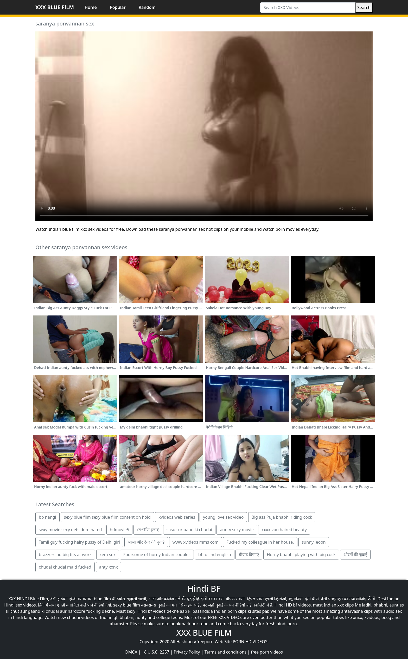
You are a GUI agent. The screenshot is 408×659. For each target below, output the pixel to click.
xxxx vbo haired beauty (284, 529)
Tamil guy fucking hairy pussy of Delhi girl (79, 542)
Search (364, 7)
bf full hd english (214, 554)
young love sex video (223, 517)
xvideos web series (176, 517)
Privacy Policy (187, 652)
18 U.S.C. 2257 (155, 652)
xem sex (108, 554)
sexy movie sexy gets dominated (70, 529)
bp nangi (47, 517)
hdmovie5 (119, 529)
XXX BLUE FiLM (54, 7)
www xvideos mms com (196, 542)
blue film (102, 599)
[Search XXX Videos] (307, 7)
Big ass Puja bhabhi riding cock (282, 517)
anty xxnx (108, 567)
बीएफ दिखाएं (249, 554)
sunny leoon (314, 542)
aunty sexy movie (237, 529)
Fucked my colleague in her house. (260, 542)
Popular (118, 7)
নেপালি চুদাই (147, 529)
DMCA (131, 652)
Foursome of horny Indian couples (156, 554)
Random (147, 7)
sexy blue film (126, 605)
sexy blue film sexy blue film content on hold (107, 517)
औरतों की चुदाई (355, 554)
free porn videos (267, 652)
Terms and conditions (225, 652)
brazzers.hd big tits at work (65, 554)
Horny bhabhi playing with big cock (301, 554)
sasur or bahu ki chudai (189, 529)
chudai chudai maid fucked (65, 567)
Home (91, 7)
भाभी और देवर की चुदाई (146, 542)
